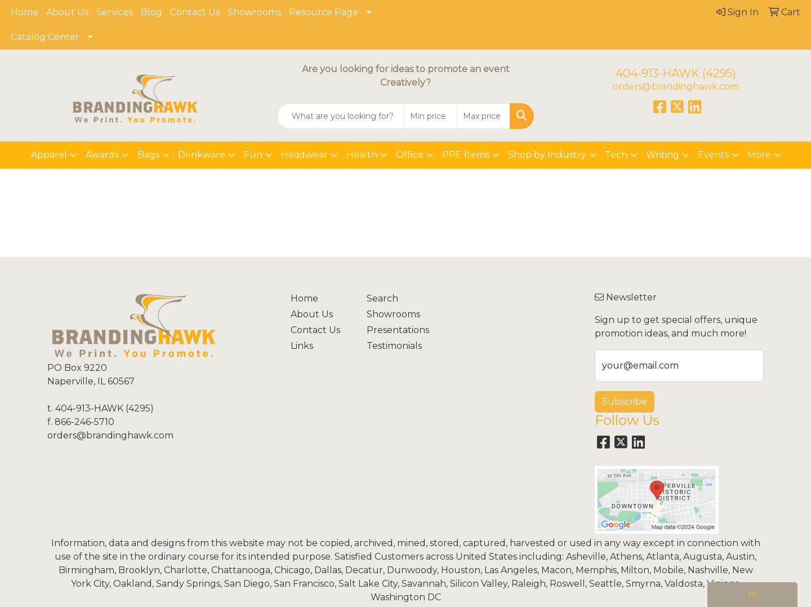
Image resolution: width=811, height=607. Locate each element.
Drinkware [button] (201, 154)
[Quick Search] (340, 116)
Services (114, 12)
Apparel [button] (49, 154)
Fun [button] (253, 154)
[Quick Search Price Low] (430, 116)
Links (302, 345)
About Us (67, 12)
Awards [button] (102, 154)
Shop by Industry (547, 154)
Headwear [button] (304, 154)
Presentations (398, 330)
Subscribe (624, 401)
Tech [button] (616, 154)
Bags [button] (148, 154)
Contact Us (195, 12)
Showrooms (254, 12)
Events (713, 154)
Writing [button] (662, 154)
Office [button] (410, 154)
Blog (151, 12)
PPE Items (465, 154)
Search (382, 298)
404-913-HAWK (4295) (676, 73)
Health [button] (361, 154)
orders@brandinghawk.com (676, 86)
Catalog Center (45, 37)
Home (24, 12)
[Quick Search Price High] (483, 116)
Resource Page (323, 12)
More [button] (759, 154)
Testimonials (394, 345)
